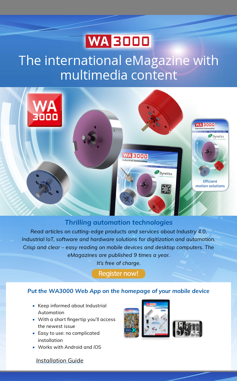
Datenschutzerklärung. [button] (128, 368)
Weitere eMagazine (118, 192)
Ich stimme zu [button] (216, 365)
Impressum (169, 324)
